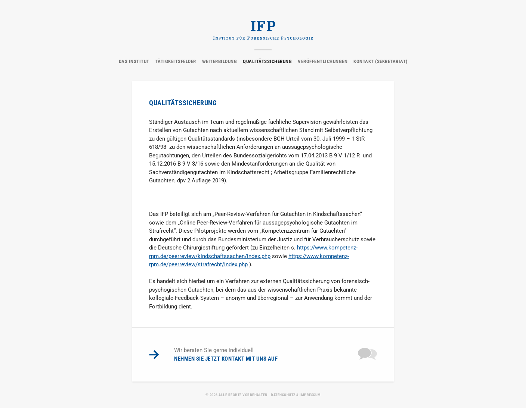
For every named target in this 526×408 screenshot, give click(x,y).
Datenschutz (283, 395)
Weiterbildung (219, 61)
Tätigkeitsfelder (175, 61)
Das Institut (134, 61)
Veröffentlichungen (322, 61)
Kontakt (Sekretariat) (380, 61)
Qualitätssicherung (267, 61)
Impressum (310, 395)
